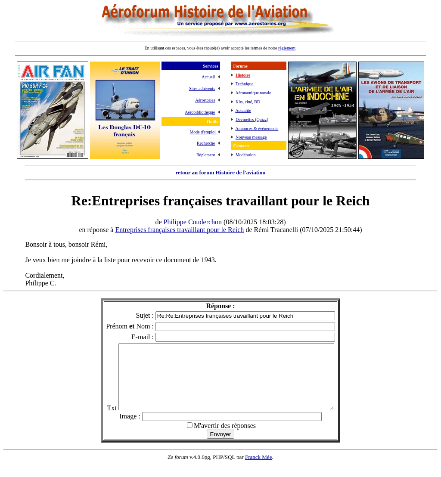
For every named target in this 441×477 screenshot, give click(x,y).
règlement (286, 48)
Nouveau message (251, 137)
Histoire (243, 75)
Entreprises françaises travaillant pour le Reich (179, 229)
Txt (98, 420)
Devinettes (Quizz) (252, 119)
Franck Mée (258, 470)
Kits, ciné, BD (248, 101)
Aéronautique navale (253, 92)
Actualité (243, 110)
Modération (246, 154)
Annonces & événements (256, 128)
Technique (245, 83)
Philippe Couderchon (193, 222)
